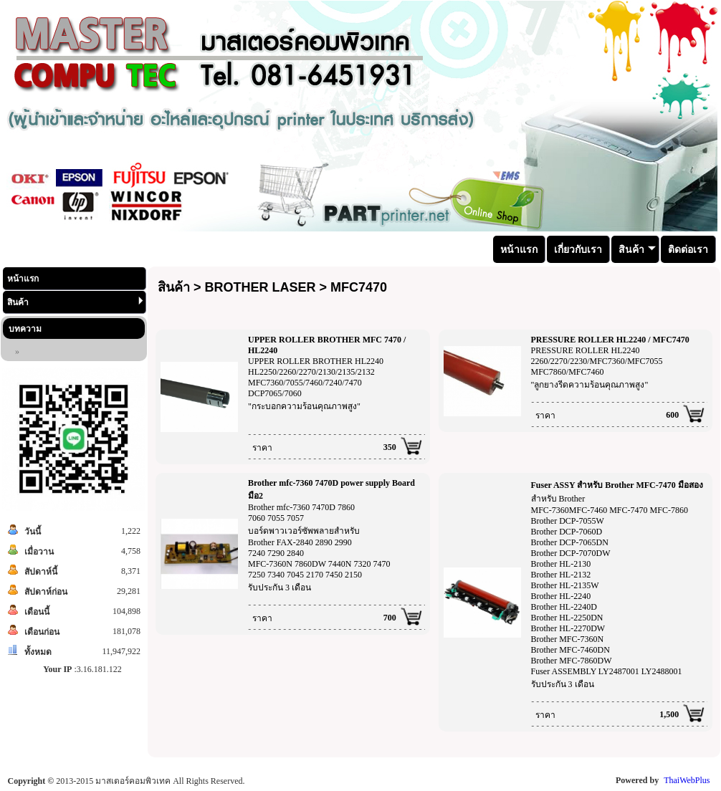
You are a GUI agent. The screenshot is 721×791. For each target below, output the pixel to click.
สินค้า (75, 302)
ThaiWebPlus (687, 780)
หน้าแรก (23, 279)
